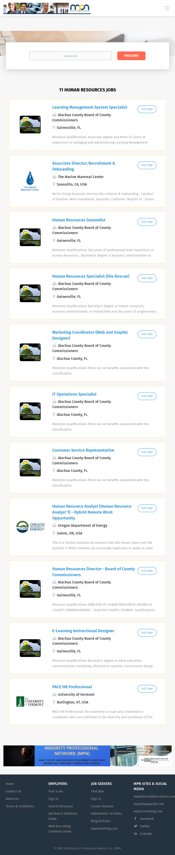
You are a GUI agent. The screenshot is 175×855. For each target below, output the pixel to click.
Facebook (147, 819)
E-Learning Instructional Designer (83, 630)
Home (10, 784)
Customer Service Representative (83, 450)
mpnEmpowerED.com (149, 804)
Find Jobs (131, 56)
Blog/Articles (100, 821)
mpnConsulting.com (148, 811)
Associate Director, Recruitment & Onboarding (83, 166)
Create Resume (102, 806)
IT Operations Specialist (74, 394)
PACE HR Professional (72, 686)
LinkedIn (146, 834)
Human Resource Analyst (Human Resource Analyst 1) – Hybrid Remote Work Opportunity (92, 512)
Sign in (53, 799)
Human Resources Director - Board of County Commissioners (93, 571)
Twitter (145, 826)
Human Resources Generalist (78, 220)
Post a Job (55, 791)
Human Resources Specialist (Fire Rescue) (90, 276)
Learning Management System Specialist (89, 107)
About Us (12, 799)
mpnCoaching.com (104, 829)
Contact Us (13, 791)
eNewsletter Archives (106, 814)
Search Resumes (60, 806)
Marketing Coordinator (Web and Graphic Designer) (90, 335)
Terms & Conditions (20, 806)
